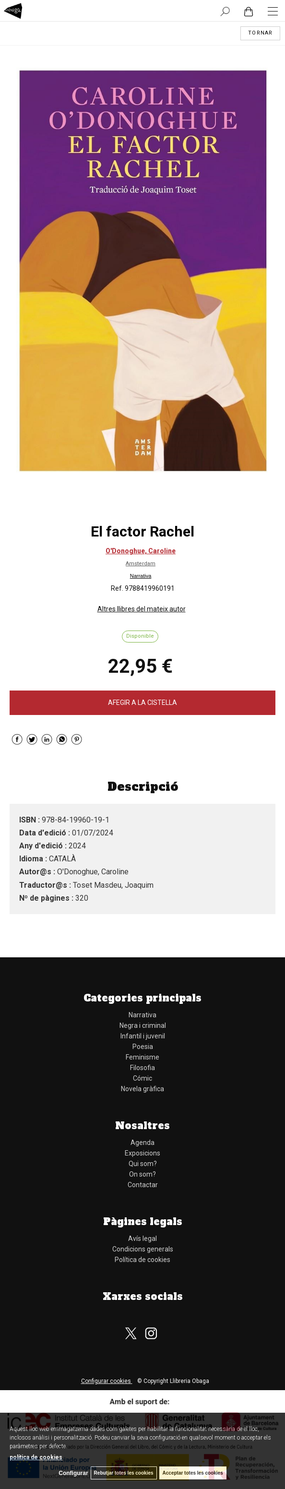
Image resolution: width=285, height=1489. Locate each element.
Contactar (143, 1185)
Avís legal (142, 1238)
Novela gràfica (142, 1089)
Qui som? (143, 1163)
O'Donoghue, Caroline (141, 551)
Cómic (142, 1078)
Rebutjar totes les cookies (124, 1473)
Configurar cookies (106, 1381)
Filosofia (142, 1068)
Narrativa (141, 576)
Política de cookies (142, 1259)
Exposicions (142, 1153)
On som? (142, 1174)
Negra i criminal (142, 1025)
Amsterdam (140, 563)
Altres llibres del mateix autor (141, 609)
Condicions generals (142, 1249)
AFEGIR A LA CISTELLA (142, 702)
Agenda (142, 1142)
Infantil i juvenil (142, 1036)
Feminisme (142, 1057)
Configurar (73, 1473)
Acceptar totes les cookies (193, 1473)
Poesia (142, 1046)
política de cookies (36, 1457)
